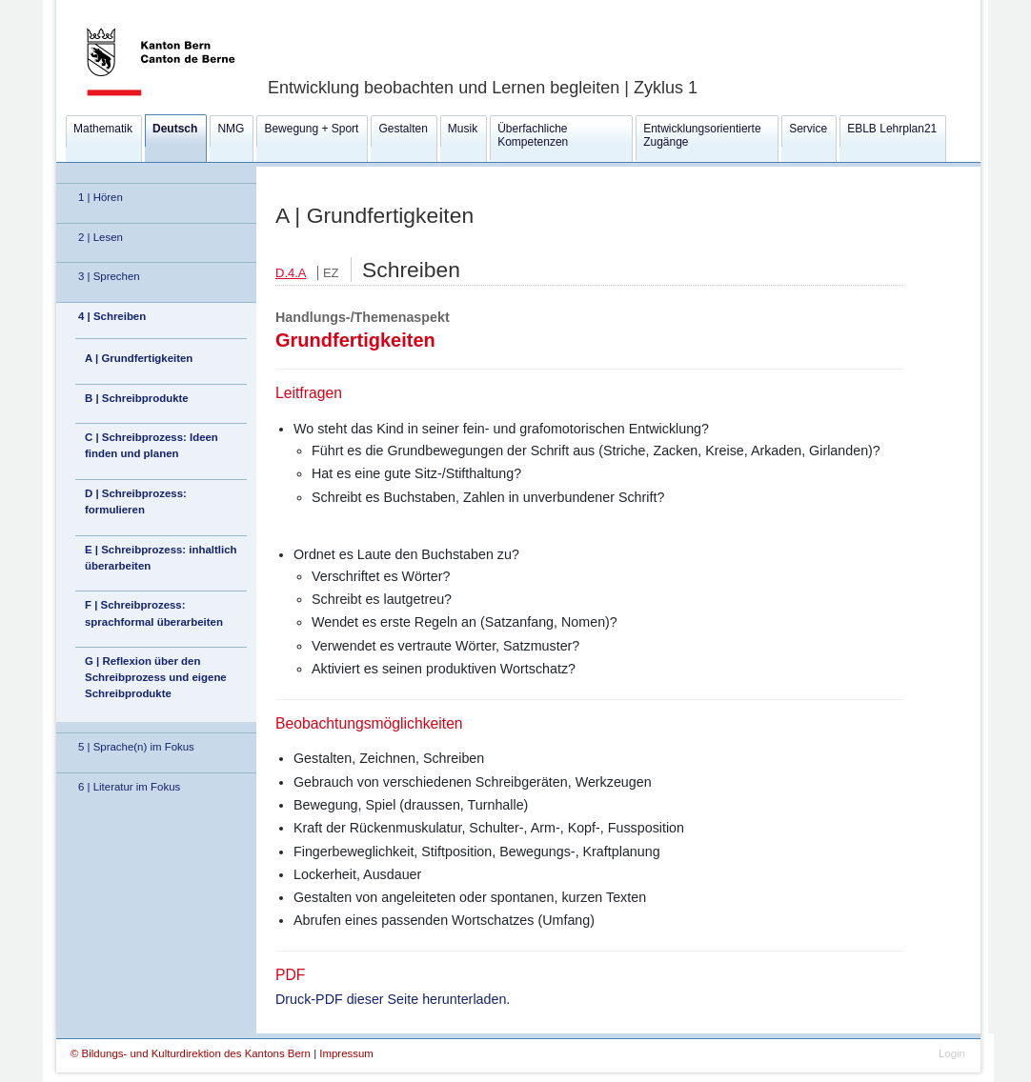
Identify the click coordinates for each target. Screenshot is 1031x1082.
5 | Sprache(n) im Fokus (136, 746)
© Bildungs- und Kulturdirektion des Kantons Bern (192, 1053)
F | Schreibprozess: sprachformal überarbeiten (154, 613)
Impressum (346, 1053)
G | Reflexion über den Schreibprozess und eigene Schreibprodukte (156, 677)
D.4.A (291, 273)
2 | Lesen (100, 237)
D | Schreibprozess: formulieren (136, 501)
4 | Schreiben (112, 316)
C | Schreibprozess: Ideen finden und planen (151, 445)
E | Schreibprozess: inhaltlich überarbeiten (161, 557)
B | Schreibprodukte (137, 398)
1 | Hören (100, 197)
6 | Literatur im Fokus (129, 786)
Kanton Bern (138, 6)
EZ (331, 273)
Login (952, 1053)
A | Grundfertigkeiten (138, 358)
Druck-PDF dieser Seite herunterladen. (392, 999)
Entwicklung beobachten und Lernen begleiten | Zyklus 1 (482, 87)
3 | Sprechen (109, 276)
